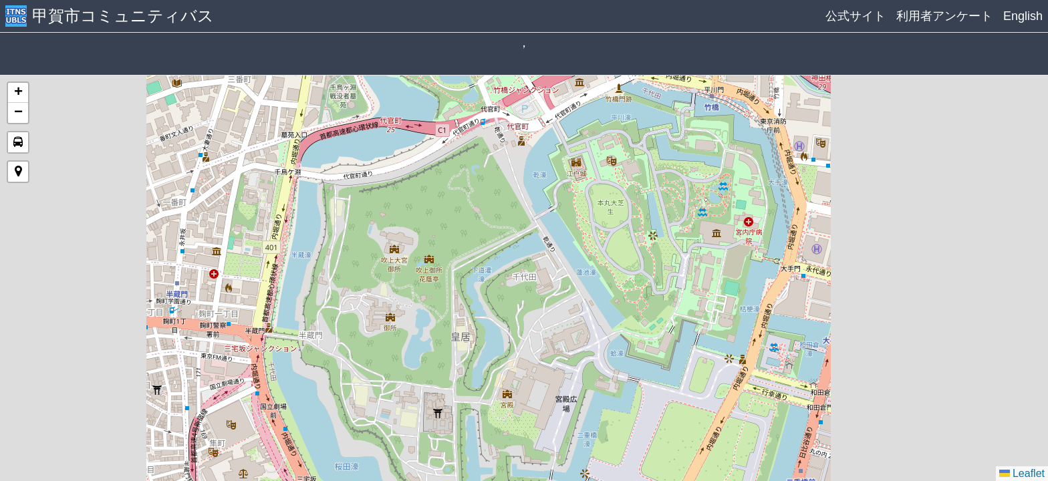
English (1023, 16)
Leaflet (1022, 473)
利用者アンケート (944, 16)
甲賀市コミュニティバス (123, 16)
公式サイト (855, 16)
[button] (18, 93)
